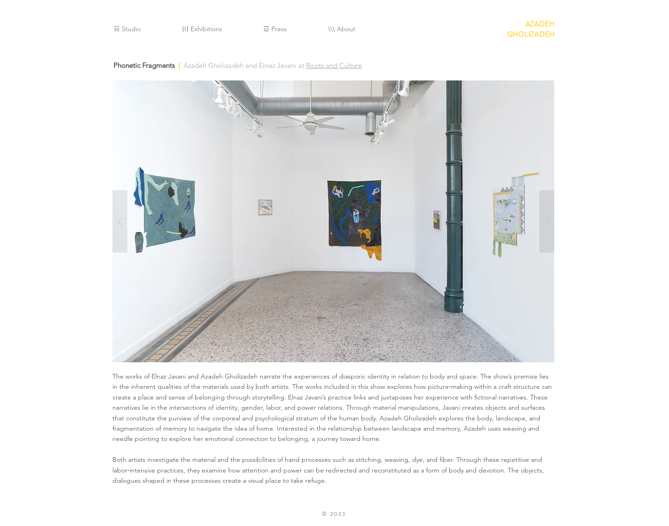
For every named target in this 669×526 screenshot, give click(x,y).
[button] (333, 221)
